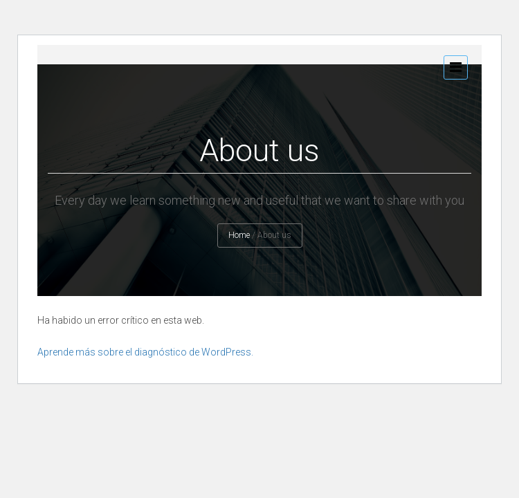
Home (239, 235)
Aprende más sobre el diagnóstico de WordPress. (145, 352)
